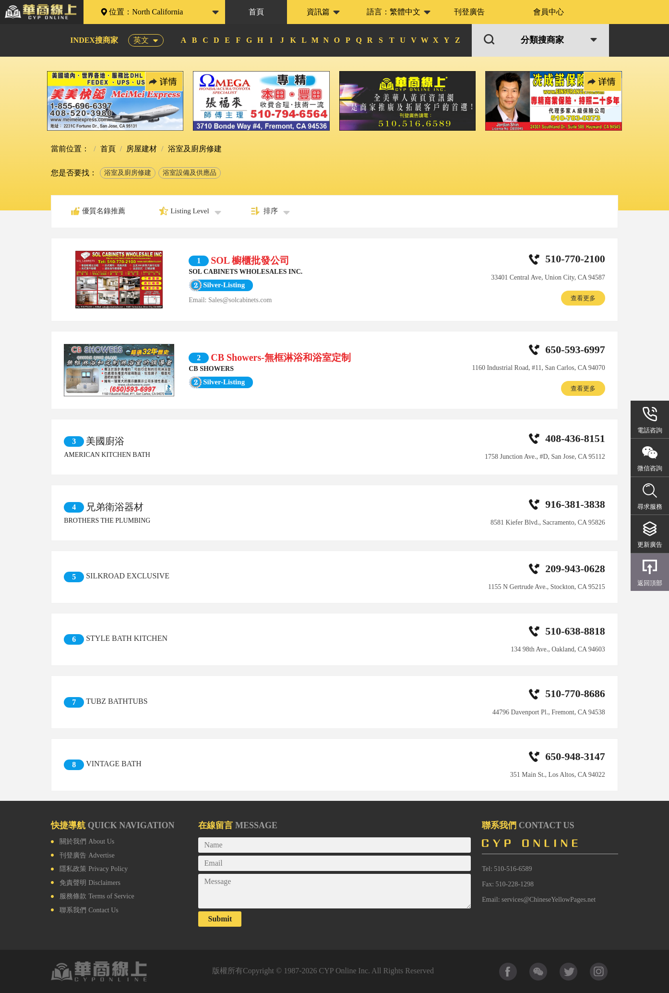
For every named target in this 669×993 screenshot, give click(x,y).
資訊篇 (318, 12)
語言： (393, 12)
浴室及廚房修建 (127, 172)
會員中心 (548, 12)
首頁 (256, 12)
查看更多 (583, 298)
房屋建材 (140, 149)
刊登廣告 (469, 12)
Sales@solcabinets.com (240, 300)
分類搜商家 (542, 40)
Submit (220, 919)
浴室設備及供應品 (189, 172)
